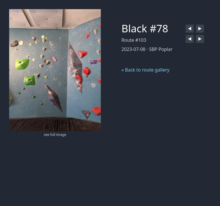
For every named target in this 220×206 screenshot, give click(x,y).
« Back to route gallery (145, 70)
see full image (55, 134)
